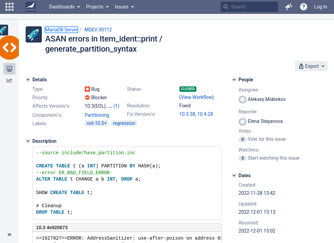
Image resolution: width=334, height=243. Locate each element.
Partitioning (97, 121)
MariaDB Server (61, 29)
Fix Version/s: (141, 114)
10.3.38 (187, 114)
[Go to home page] (30, 7)
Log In (320, 6)
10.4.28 (205, 114)
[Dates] (234, 175)
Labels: (39, 129)
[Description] (28, 147)
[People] (234, 79)
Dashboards (62, 6)
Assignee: (249, 89)
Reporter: (248, 111)
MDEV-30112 (98, 29)
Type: (38, 89)
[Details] (28, 79)
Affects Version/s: (51, 106)
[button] (9, 7)
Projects (94, 6)
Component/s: (47, 121)
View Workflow (196, 97)
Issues (122, 6)
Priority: (40, 97)
